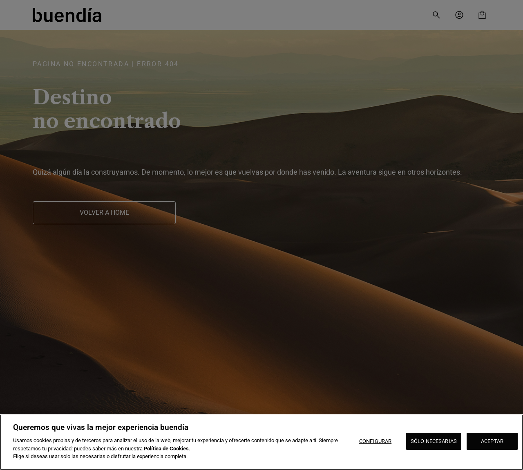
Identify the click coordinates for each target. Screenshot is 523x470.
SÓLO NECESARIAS (434, 441)
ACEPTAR (492, 441)
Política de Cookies (166, 448)
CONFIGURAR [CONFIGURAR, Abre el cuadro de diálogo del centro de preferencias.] (375, 441)
